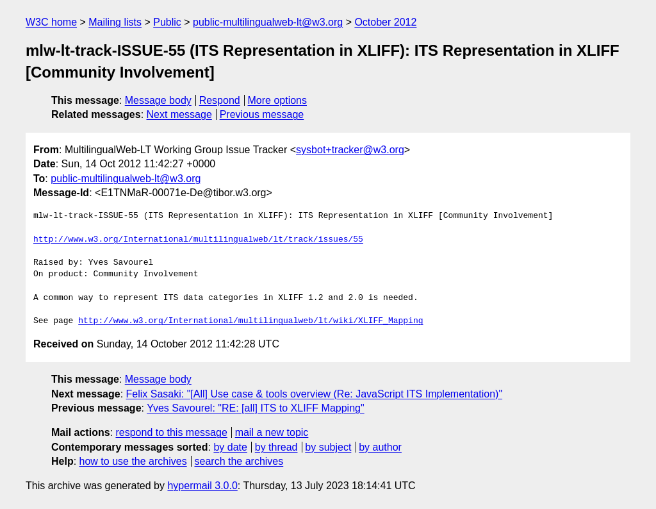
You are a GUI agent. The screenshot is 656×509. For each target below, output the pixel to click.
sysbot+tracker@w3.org (350, 149)
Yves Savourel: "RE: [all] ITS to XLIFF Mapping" (256, 408)
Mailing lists (115, 22)
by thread (276, 447)
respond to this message (171, 432)
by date (230, 447)
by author (380, 447)
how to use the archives (133, 461)
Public (167, 22)
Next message (179, 114)
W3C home (51, 22)
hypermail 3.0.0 (202, 485)
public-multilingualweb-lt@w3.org (268, 22)
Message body (158, 100)
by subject (328, 447)
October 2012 (385, 22)
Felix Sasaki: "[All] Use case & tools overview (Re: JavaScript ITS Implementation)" (314, 393)
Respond (219, 100)
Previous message (262, 114)
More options (278, 100)
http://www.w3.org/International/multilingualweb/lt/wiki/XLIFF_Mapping (250, 321)
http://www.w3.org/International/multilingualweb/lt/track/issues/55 (198, 240)
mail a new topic (272, 432)
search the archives (239, 461)
